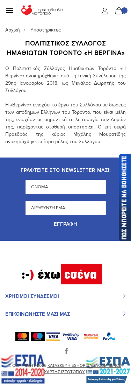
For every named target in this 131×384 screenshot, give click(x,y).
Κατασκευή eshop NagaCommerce (84, 365)
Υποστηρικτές (45, 30)
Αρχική (12, 30)
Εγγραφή (65, 224)
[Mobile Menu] (9, 10)
